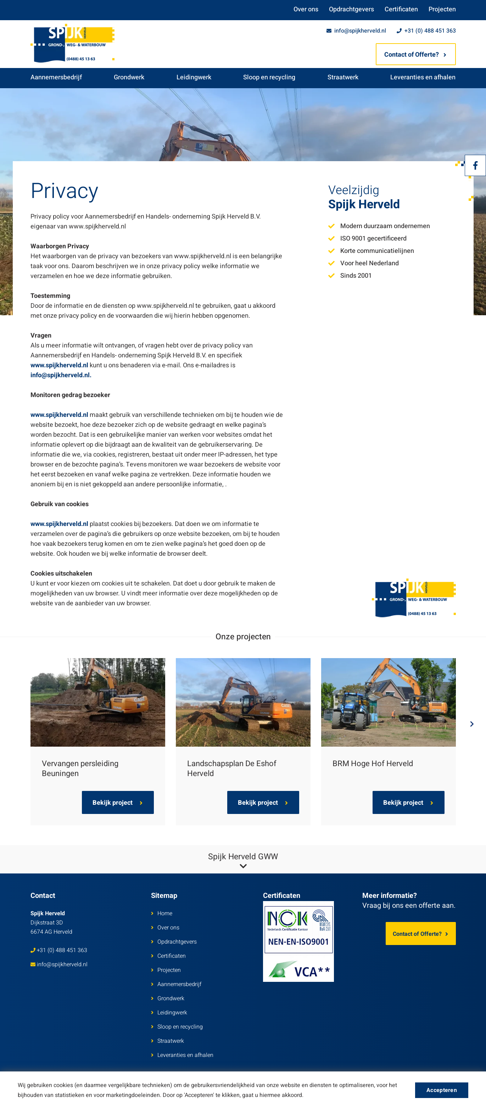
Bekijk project (118, 803)
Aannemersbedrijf (56, 77)
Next (466, 724)
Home (161, 913)
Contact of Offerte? (415, 55)
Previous (20, 724)
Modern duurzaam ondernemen (379, 226)
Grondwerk (129, 77)
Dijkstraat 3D (51, 923)
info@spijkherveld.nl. (60, 375)
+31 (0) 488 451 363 (426, 31)
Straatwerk (343, 77)
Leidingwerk (194, 77)
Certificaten (401, 9)
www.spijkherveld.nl (59, 365)
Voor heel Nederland (363, 263)
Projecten (442, 9)
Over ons (306, 9)
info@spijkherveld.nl (356, 31)
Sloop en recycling (269, 77)
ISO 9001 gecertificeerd (367, 238)
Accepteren (441, 1090)
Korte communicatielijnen (371, 251)
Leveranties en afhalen (423, 77)
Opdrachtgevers (351, 9)
